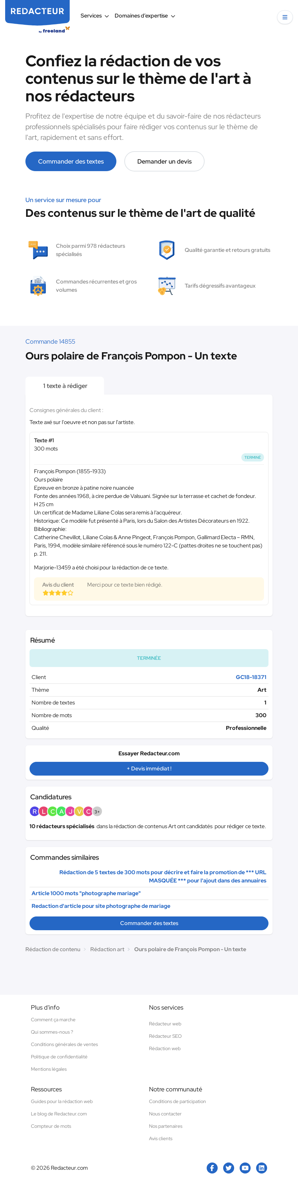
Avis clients (160, 1138)
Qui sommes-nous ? (52, 1032)
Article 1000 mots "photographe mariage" (86, 893)
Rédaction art (107, 949)
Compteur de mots (51, 1126)
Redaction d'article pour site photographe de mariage (101, 906)
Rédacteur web (165, 1024)
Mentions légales (49, 1069)
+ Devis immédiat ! (149, 768)
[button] (285, 17)
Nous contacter (165, 1114)
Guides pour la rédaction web (62, 1101)
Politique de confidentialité (59, 1057)
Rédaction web (165, 1048)
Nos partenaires (165, 1126)
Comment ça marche (53, 1019)
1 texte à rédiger (65, 386)
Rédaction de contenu (52, 949)
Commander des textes (71, 161)
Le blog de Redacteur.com (59, 1114)
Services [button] (95, 15)
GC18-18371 (251, 677)
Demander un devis (164, 161)
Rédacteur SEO (165, 1036)
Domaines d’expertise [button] (145, 15)
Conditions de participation (177, 1101)
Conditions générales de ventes (64, 1044)
